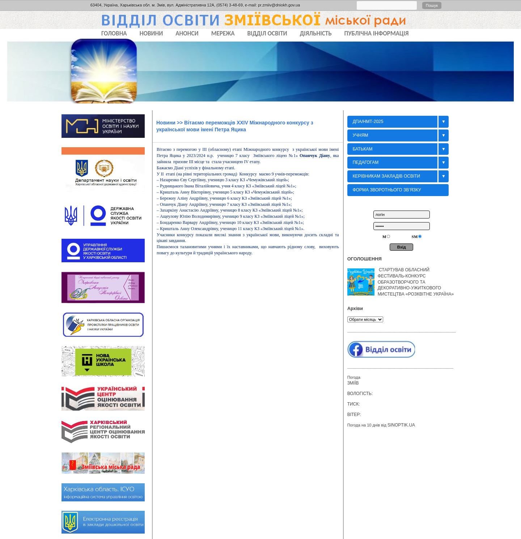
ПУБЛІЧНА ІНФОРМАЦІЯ (376, 33)
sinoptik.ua (401, 425)
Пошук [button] (432, 5)
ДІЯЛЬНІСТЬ (316, 33)
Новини (165, 123)
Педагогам (366, 162)
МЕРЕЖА (223, 33)
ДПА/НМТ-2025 (368, 121)
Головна (114, 33)
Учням (360, 135)
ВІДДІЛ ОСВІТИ (267, 33)
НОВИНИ (151, 33)
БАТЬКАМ (363, 149)
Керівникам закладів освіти (386, 176)
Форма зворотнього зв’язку (387, 189)
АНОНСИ (186, 33)
